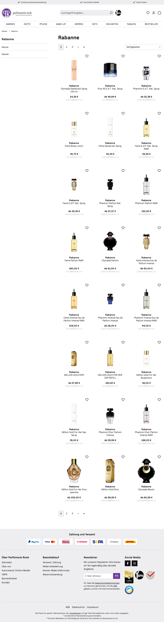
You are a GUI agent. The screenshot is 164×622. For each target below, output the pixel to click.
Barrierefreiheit (9, 578)
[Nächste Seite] (78, 47)
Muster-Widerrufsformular (56, 570)
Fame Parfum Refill (74, 259)
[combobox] (83, 13)
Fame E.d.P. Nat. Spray (74, 202)
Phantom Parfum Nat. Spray (110, 203)
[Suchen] (111, 13)
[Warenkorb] (159, 13)
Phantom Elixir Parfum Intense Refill (146, 432)
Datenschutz (78, 607)
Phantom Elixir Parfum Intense (110, 432)
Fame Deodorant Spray (110, 144)
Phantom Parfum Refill (146, 202)
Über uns (6, 566)
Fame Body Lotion (74, 144)
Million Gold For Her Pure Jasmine (74, 489)
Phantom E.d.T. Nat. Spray (146, 87)
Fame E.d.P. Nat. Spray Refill (146, 146)
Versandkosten (75, 613)
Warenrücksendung (52, 574)
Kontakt (6, 582)
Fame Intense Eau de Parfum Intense (146, 260)
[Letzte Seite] (84, 47)
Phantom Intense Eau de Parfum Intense (110, 317)
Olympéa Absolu (146, 488)
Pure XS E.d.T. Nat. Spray (110, 87)
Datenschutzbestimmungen (107, 583)
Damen (5, 54)
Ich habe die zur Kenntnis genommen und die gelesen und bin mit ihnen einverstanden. (102, 586)
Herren (5, 47)
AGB (115, 586)
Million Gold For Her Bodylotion (146, 375)
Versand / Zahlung (52, 562)
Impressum (93, 607)
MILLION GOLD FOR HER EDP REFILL (110, 375)
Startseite (7, 562)
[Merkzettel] (148, 13)
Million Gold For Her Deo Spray (74, 432)
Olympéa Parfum (110, 259)
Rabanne (8, 39)
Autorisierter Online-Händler (16, 570)
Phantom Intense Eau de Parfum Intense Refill (146, 317)
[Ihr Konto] (154, 13)
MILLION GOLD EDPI (74, 373)
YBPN (4, 574)
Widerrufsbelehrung (53, 566)
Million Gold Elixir (110, 488)
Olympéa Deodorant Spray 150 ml (74, 88)
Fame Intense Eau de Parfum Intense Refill (74, 317)
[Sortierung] (143, 47)
